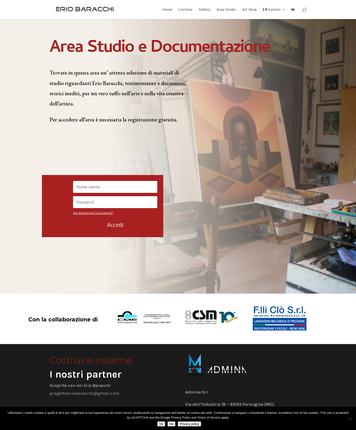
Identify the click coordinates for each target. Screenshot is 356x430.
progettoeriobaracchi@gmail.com (84, 393)
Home (167, 10)
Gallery (204, 10)
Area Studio (226, 10)
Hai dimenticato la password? (93, 213)
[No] (350, 418)
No (171, 424)
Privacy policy (189, 424)
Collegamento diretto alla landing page (98, 161)
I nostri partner (85, 374)
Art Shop (249, 10)
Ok (161, 424)
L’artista (185, 10)
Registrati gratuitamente (79, 140)
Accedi (115, 225)
